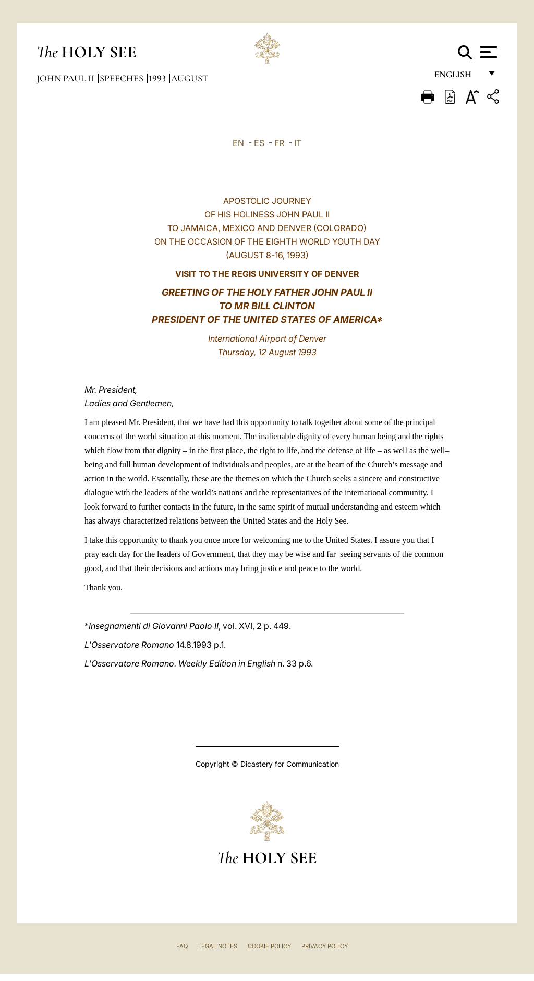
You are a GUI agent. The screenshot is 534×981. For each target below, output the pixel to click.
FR (279, 143)
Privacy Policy (324, 946)
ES (259, 143)
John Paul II (66, 78)
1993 (158, 78)
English (457, 77)
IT (297, 143)
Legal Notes (217, 946)
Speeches (122, 78)
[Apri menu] (487, 52)
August (189, 78)
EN (238, 143)
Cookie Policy (269, 946)
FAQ (182, 946)
